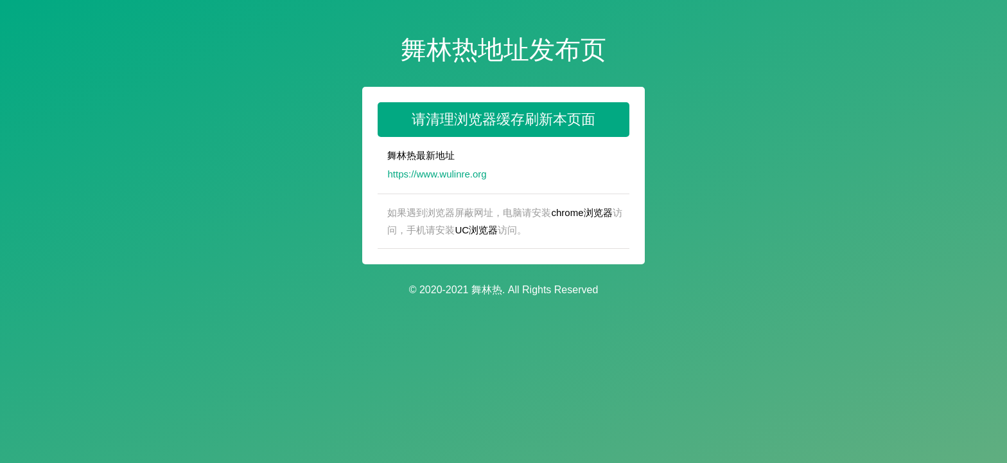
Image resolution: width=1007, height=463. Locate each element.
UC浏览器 (476, 229)
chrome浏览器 (581, 212)
